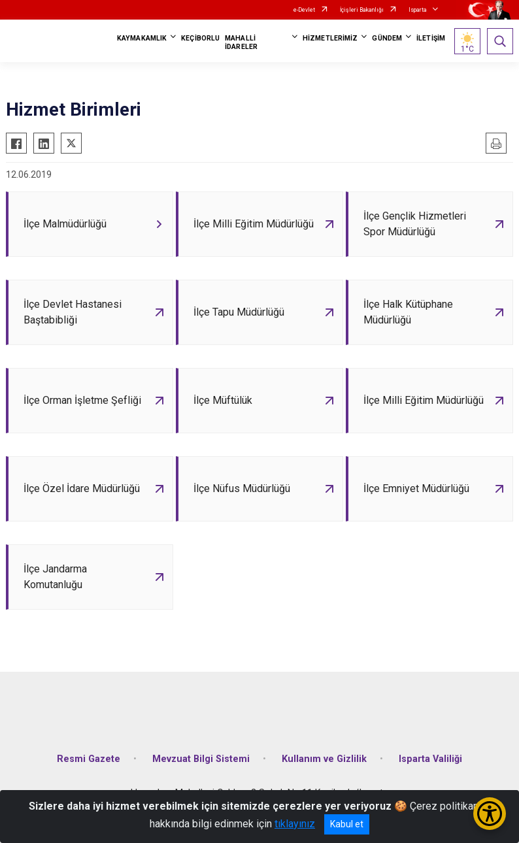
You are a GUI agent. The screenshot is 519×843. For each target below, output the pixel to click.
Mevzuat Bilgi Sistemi (201, 759)
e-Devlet (304, 10)
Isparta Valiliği (430, 759)
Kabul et (346, 824)
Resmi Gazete (88, 759)
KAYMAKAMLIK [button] (142, 38)
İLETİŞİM (430, 38)
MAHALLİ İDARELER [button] (241, 42)
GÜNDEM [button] (387, 38)
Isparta (418, 10)
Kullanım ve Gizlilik (324, 759)
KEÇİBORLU (200, 38)
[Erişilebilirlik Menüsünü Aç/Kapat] (489, 813)
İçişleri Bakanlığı (362, 10)
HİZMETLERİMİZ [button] (330, 38)
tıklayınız (295, 824)
